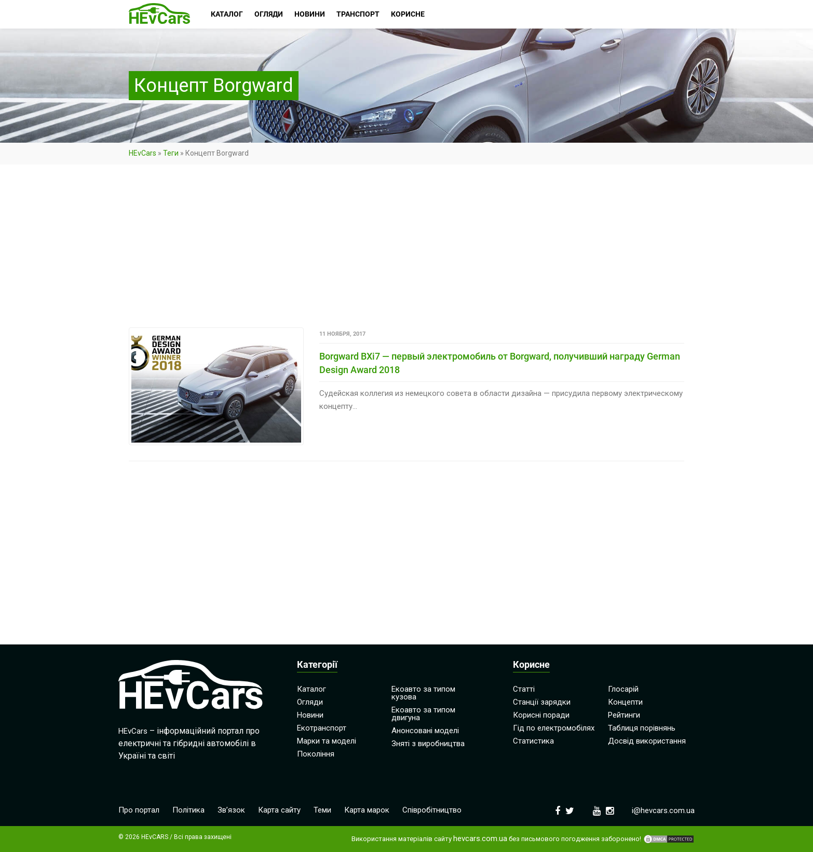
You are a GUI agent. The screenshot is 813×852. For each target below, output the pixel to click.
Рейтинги (624, 715)
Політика (188, 810)
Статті (524, 689)
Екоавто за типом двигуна (423, 713)
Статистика (533, 741)
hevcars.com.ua (480, 839)
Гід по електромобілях (553, 728)
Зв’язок (231, 810)
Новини (310, 715)
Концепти (625, 702)
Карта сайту (279, 810)
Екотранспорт (321, 728)
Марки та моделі (326, 741)
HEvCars (142, 153)
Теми (322, 810)
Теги (171, 153)
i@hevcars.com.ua (663, 810)
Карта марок (366, 810)
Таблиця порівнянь (641, 728)
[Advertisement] (406, 250)
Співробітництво (432, 810)
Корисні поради (541, 715)
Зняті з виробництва (428, 743)
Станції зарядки (542, 702)
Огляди (310, 702)
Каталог (311, 689)
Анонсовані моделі (425, 730)
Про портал (138, 810)
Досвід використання (647, 741)
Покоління (315, 754)
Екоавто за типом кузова (423, 693)
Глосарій (623, 689)
